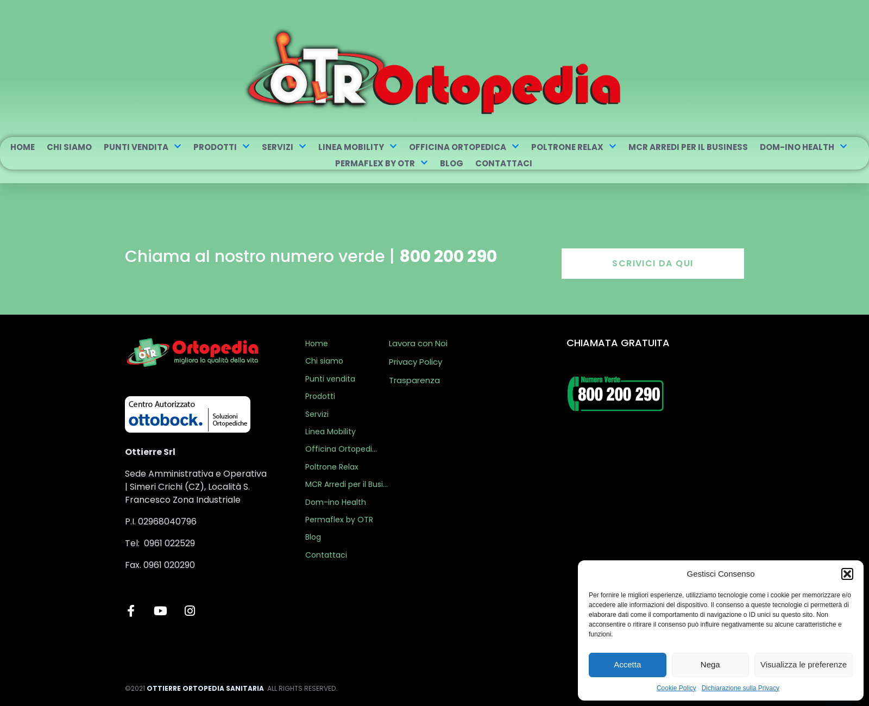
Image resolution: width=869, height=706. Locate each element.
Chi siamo (69, 147)
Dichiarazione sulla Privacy (740, 688)
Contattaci (503, 163)
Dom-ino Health (803, 147)
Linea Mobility (357, 147)
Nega (710, 664)
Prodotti (221, 147)
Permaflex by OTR (381, 163)
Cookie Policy (676, 688)
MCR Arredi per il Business (688, 147)
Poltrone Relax (573, 147)
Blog (451, 163)
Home (22, 147)
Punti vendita (142, 147)
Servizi (284, 147)
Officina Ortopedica (464, 147)
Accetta (627, 664)
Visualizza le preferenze (803, 664)
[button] (847, 573)
